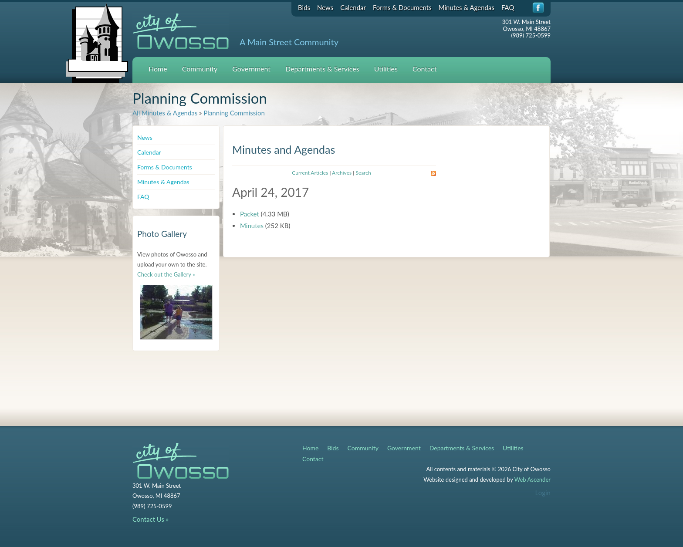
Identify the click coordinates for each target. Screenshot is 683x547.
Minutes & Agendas (466, 7)
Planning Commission (233, 113)
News (325, 7)
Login (543, 492)
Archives (342, 172)
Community (200, 68)
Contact (424, 68)
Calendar (353, 7)
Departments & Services (322, 68)
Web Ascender (532, 479)
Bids (304, 7)
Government (251, 68)
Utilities (386, 68)
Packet (249, 214)
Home (158, 68)
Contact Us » (150, 519)
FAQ (507, 7)
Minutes (252, 226)
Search (363, 172)
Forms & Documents (402, 7)
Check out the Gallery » (166, 274)
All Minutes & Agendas (164, 113)
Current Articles (310, 172)
